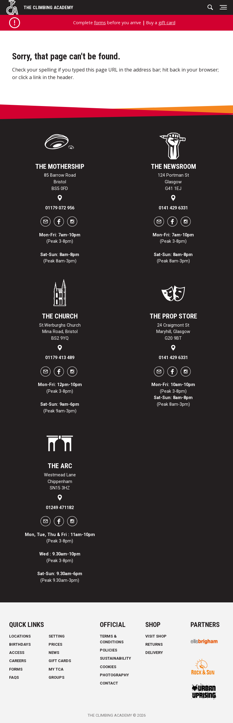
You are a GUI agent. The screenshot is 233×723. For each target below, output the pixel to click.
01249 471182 (60, 507)
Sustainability (115, 658)
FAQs (14, 677)
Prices (55, 644)
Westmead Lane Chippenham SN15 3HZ (60, 481)
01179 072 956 (59, 208)
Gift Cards (60, 660)
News (54, 652)
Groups (56, 677)
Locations (20, 636)
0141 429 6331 (173, 208)
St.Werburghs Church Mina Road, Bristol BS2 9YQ (60, 332)
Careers (17, 660)
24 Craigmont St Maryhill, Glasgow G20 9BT (173, 332)
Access (16, 652)
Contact (109, 683)
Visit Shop (156, 636)
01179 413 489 (59, 357)
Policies (108, 650)
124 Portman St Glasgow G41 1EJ (173, 182)
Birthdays (20, 644)
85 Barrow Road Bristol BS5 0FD (60, 182)
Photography (114, 675)
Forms (15, 669)
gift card (166, 22)
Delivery (154, 652)
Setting (57, 636)
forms (100, 22)
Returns (154, 644)
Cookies (108, 667)
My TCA (56, 669)
